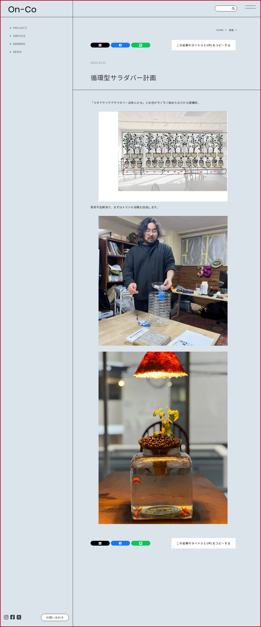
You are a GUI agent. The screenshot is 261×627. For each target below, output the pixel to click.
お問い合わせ (55, 617)
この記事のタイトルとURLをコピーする (204, 45)
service (19, 36)
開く (10, 28)
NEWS (17, 52)
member (19, 44)
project (20, 28)
